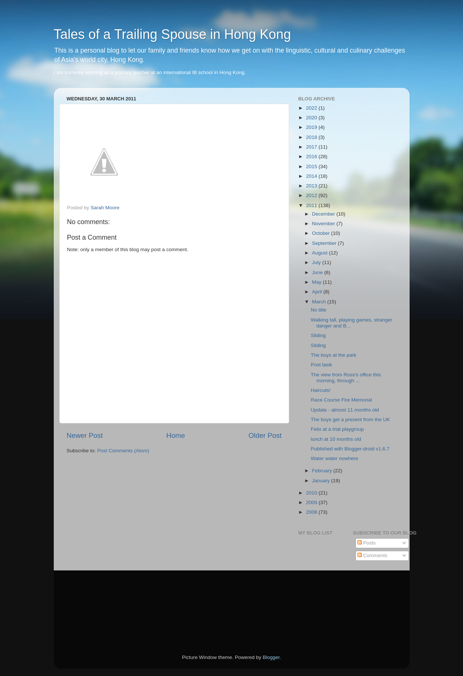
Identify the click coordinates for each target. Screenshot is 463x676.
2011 (312, 205)
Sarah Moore (104, 207)
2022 (312, 108)
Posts (366, 543)
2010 (312, 493)
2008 (312, 512)
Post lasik (321, 364)
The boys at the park (333, 355)
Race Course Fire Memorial (341, 400)
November (324, 223)
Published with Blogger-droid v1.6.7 (350, 449)
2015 (312, 166)
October (321, 233)
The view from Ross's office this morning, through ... (346, 377)
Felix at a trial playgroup (337, 429)
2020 (312, 117)
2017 (312, 147)
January (321, 480)
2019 (312, 127)
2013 (312, 186)
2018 (312, 137)
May (317, 282)
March (319, 301)
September (325, 243)
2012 (312, 195)
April (318, 291)
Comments (372, 555)
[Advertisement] (100, 602)
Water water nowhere (334, 458)
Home (175, 435)
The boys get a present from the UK (350, 419)
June (318, 272)
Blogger (271, 657)
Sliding (318, 335)
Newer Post (85, 435)
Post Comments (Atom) (123, 450)
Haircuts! (320, 390)
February (323, 470)
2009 (312, 502)
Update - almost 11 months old (345, 410)
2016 (312, 156)
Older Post (264, 435)
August (320, 253)
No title (318, 310)
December (324, 214)
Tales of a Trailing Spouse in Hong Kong (172, 34)
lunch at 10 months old (336, 439)
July (317, 262)
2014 (312, 176)
